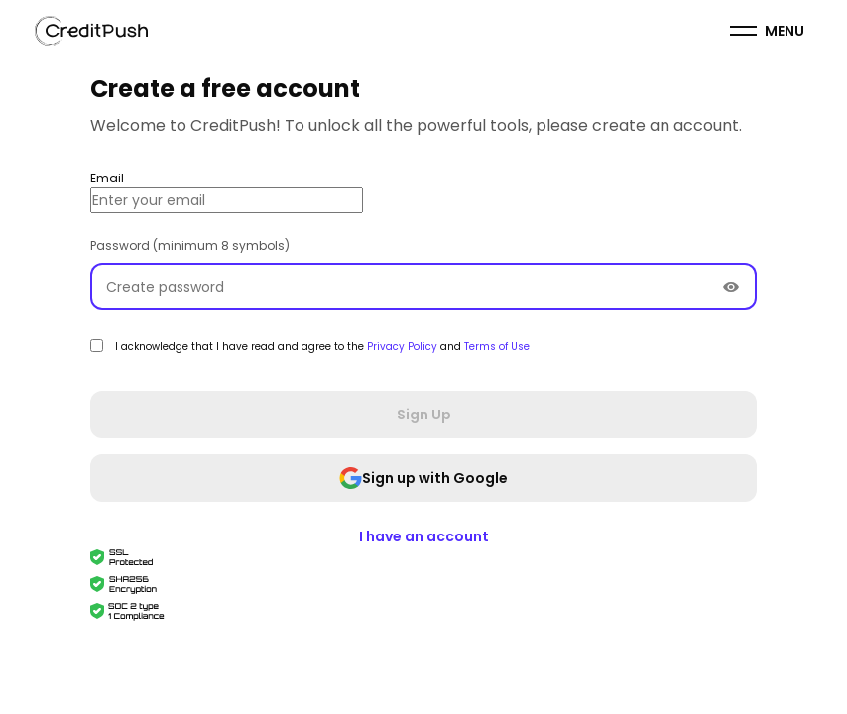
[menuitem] (767, 31)
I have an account (424, 536)
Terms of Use (497, 346)
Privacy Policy (403, 346)
